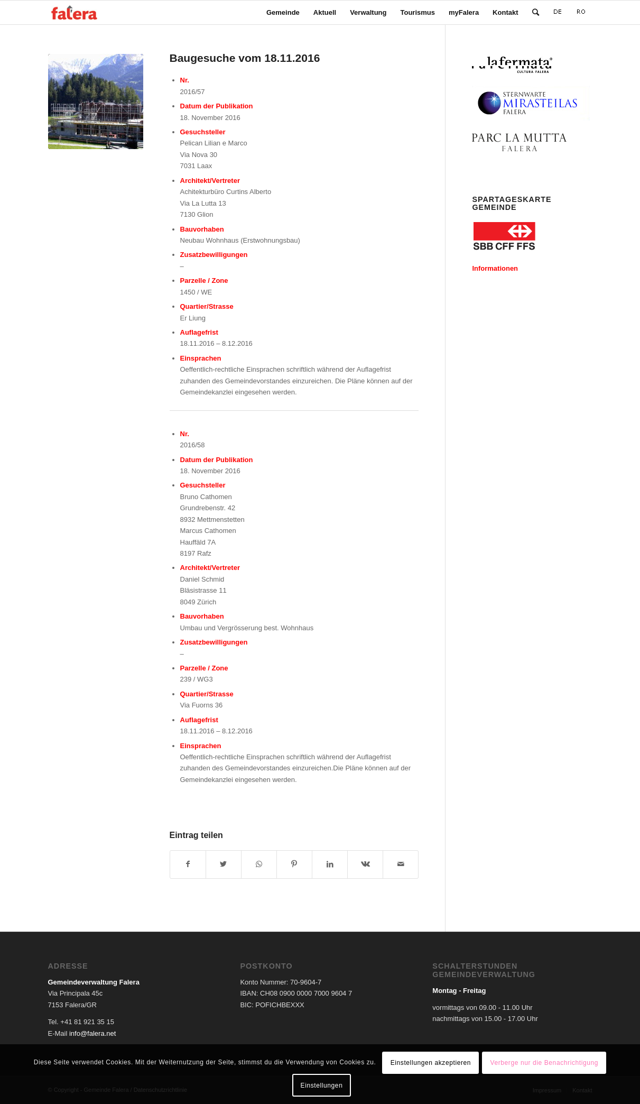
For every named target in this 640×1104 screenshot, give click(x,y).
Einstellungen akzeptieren (431, 1062)
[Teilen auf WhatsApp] (259, 864)
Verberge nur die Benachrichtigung (544, 1062)
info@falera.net (92, 1033)
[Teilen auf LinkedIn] (329, 864)
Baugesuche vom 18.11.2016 (245, 58)
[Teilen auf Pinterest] (294, 864)
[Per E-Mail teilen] (400, 864)
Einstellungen (322, 1085)
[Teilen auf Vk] (365, 864)
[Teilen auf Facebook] (188, 864)
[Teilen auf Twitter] (223, 864)
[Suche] (535, 12)
